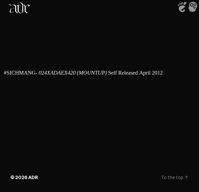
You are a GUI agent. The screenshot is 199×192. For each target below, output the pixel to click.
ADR (33, 177)
